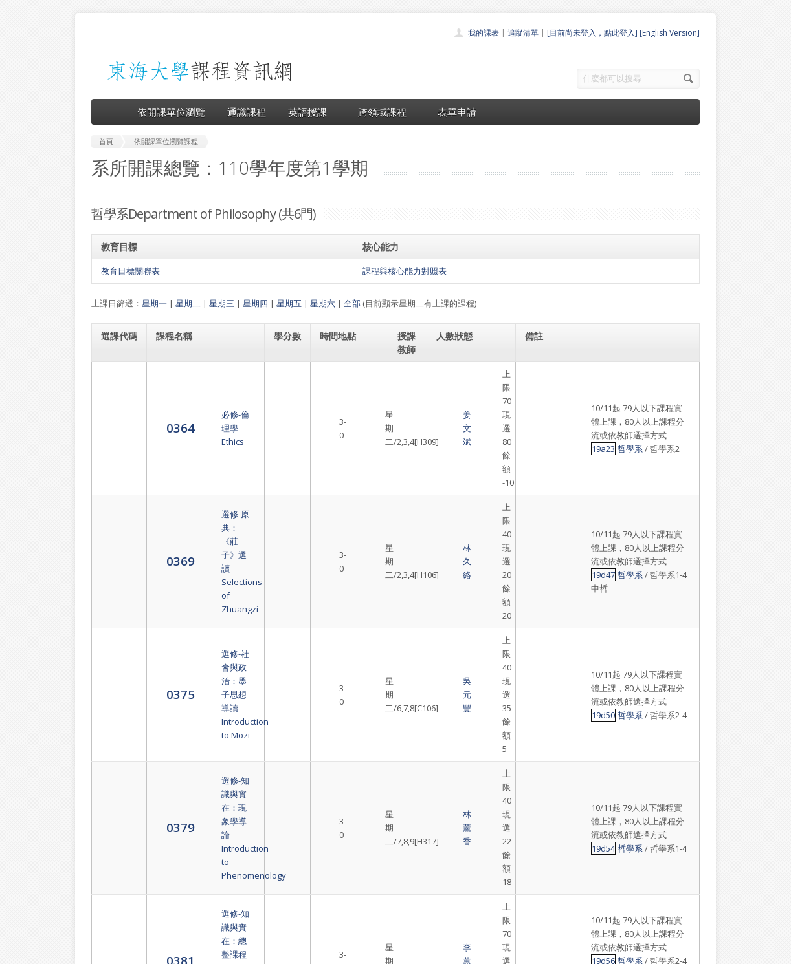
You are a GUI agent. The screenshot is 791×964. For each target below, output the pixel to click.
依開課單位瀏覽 (171, 111)
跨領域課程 (387, 111)
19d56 (640, 621)
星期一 (154, 303)
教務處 (308, 951)
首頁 (354, 829)
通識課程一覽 (369, 857)
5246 (115, 706)
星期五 (289, 303)
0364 (115, 387)
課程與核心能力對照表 (404, 271)
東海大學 (102, 951)
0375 (115, 504)
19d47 (640, 439)
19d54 (640, 563)
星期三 (221, 303)
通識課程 (246, 111)
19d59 (640, 700)
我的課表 (483, 32)
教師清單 (361, 914)
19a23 (640, 387)
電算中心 (267, 951)
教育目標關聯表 (130, 271)
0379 (115, 562)
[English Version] (670, 32)
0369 (115, 445)
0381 (115, 635)
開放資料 (361, 900)
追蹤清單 (523, 32)
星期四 (255, 303)
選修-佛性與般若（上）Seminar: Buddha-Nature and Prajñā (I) (205, 707)
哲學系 (667, 387)
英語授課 (312, 111)
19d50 (640, 504)
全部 (352, 303)
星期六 (322, 303)
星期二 (188, 303)
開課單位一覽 (369, 843)
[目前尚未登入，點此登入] (592, 32)
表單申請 (457, 111)
